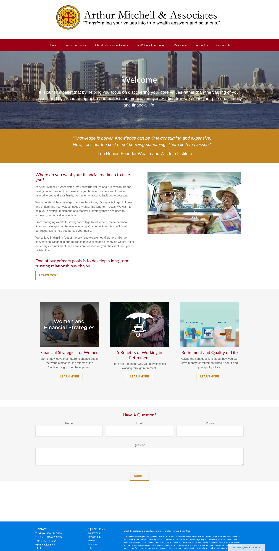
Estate (92, 540)
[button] (52, 45)
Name (69, 423)
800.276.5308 (54, 533)
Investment (94, 536)
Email (139, 423)
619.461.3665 (54, 537)
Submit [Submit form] (139, 476)
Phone (210, 423)
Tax (90, 548)
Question (139, 445)
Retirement (94, 533)
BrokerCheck (185, 531)
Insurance (93, 544)
